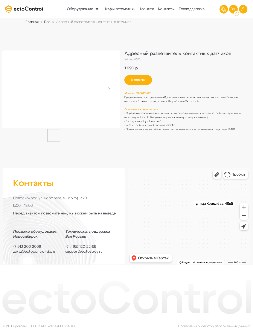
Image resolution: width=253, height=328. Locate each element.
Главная (32, 22)
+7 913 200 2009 (27, 246)
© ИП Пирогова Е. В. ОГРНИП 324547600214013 (39, 326)
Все (47, 22)
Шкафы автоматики (119, 9)
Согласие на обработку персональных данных (214, 326)
